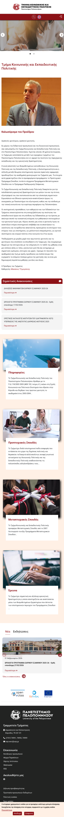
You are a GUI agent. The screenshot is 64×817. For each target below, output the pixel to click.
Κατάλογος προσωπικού (12, 754)
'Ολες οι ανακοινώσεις (14, 677)
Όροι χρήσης (8, 801)
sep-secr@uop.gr (12, 742)
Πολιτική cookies (10, 797)
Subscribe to (2, 274)
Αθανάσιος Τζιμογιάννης (20, 269)
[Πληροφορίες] (32, 354)
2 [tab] (34, 54)
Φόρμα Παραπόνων (10, 758)
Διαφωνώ (29, 813)
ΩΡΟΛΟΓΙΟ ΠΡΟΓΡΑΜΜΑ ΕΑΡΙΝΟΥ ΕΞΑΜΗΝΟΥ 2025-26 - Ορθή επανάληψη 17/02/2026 (28, 303)
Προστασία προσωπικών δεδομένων (17, 793)
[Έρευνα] (32, 569)
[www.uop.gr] (32, 715)
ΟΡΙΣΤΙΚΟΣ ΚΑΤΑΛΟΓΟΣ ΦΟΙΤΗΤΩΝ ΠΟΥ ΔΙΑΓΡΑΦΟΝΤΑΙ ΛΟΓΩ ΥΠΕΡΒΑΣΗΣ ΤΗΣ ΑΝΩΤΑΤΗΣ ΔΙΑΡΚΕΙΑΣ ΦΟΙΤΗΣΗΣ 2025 (28, 320)
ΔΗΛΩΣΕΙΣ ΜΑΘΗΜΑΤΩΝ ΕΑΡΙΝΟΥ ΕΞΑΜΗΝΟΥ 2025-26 (26, 288)
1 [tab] (30, 54)
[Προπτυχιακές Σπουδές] (32, 425)
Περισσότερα (10, 293)
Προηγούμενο (2, 35)
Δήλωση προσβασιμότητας (14, 788)
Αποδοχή (17, 813)
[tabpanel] (32, 49)
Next (61, 35)
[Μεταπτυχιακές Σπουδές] (32, 498)
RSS (5, 769)
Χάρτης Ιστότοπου (10, 761)
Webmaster (7, 765)
